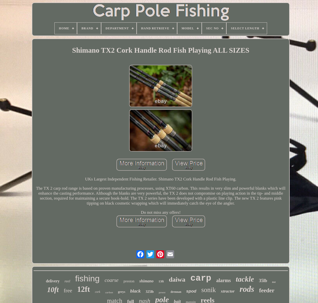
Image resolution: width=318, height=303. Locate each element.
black (135, 291)
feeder (266, 290)
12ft (83, 289)
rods (246, 289)
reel (67, 281)
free (68, 290)
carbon (109, 292)
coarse (112, 280)
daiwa (177, 279)
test (274, 282)
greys (121, 292)
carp (200, 278)
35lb (263, 280)
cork (97, 292)
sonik (208, 290)
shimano (146, 281)
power (162, 292)
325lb (150, 292)
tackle (245, 279)
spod (191, 291)
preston (128, 281)
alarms (223, 280)
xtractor (228, 291)
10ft (53, 290)
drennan (175, 292)
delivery (53, 281)
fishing (87, 278)
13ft (161, 281)
